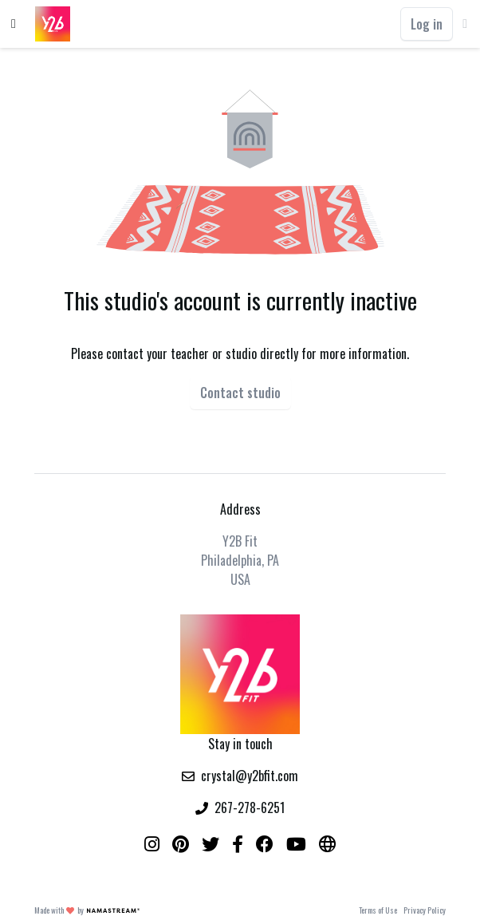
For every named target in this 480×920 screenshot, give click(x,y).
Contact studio (240, 392)
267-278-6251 (249, 807)
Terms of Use (378, 910)
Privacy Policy (424, 910)
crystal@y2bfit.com (249, 775)
